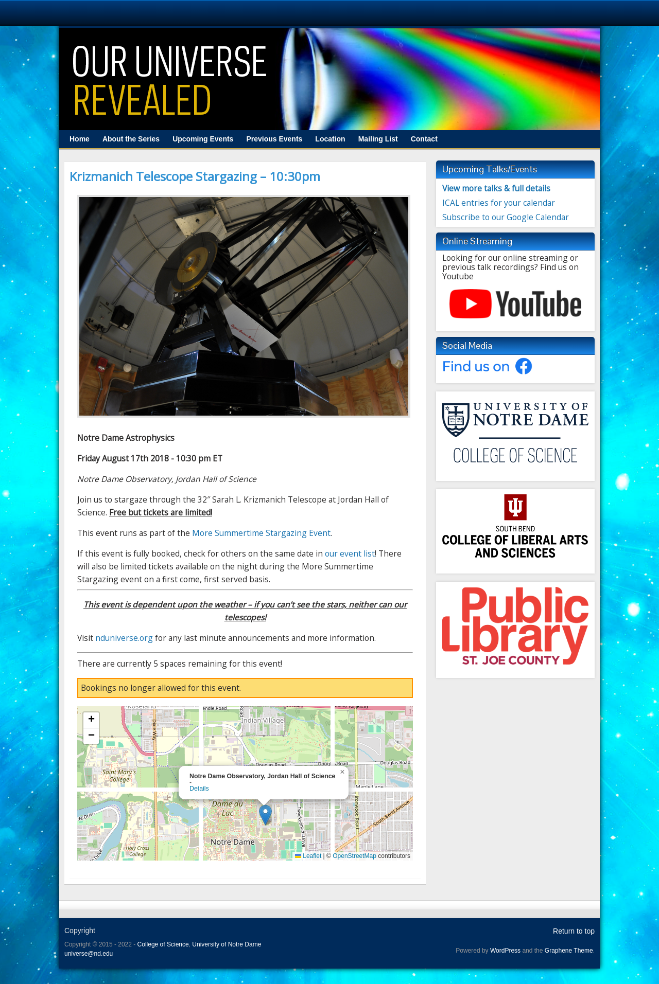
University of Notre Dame (226, 944)
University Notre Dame (93, 13)
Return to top (574, 931)
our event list (350, 553)
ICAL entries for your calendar (498, 202)
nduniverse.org (124, 637)
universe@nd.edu (88, 953)
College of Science (163, 944)
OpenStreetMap (354, 856)
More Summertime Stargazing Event (261, 533)
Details (199, 788)
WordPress (505, 950)
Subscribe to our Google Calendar (505, 217)
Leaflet (308, 856)
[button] (265, 815)
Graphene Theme (569, 950)
